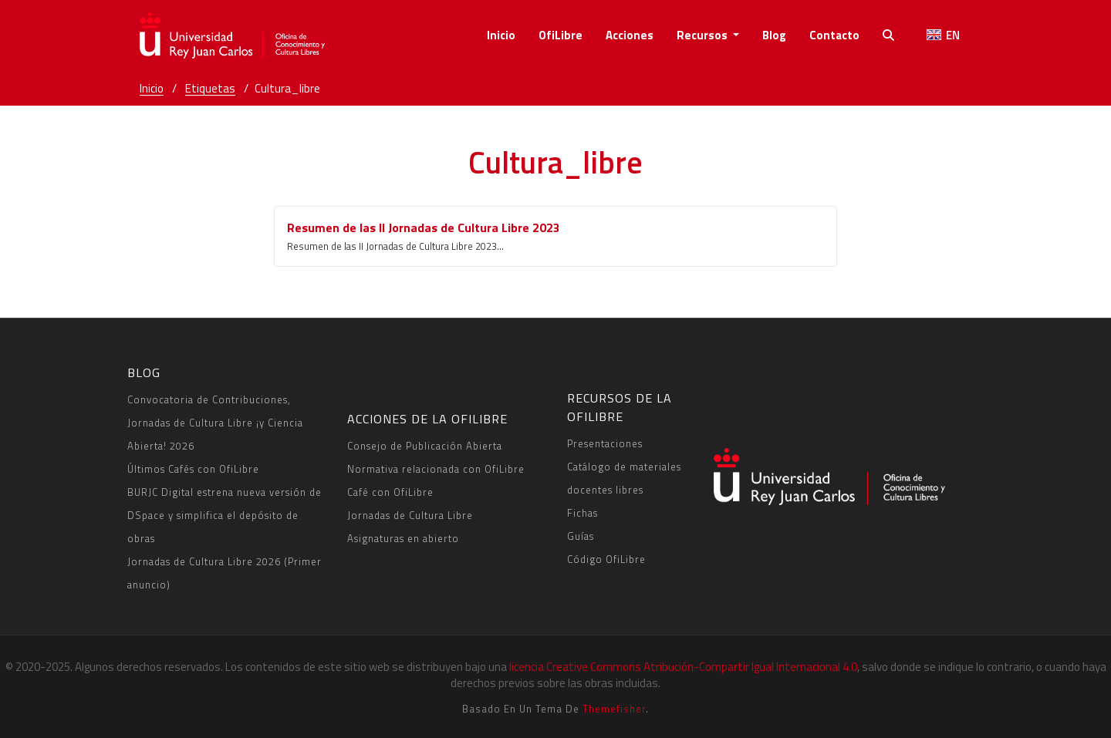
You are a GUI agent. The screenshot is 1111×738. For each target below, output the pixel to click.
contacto (834, 35)
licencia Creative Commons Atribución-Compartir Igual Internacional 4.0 (683, 667)
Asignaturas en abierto (403, 538)
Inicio (501, 35)
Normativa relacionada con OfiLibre (436, 469)
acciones (629, 35)
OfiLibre (561, 35)
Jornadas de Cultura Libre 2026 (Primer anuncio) (224, 573)
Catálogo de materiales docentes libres (624, 478)
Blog (774, 35)
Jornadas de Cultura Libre (410, 515)
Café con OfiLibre (390, 492)
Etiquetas (210, 88)
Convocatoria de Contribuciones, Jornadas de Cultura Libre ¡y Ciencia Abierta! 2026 (215, 422)
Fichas (582, 513)
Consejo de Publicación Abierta (424, 445)
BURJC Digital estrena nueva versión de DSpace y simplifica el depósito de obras (224, 515)
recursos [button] (703, 35)
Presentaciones (605, 443)
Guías (580, 536)
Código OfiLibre (606, 559)
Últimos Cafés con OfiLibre (193, 469)
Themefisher (614, 708)
